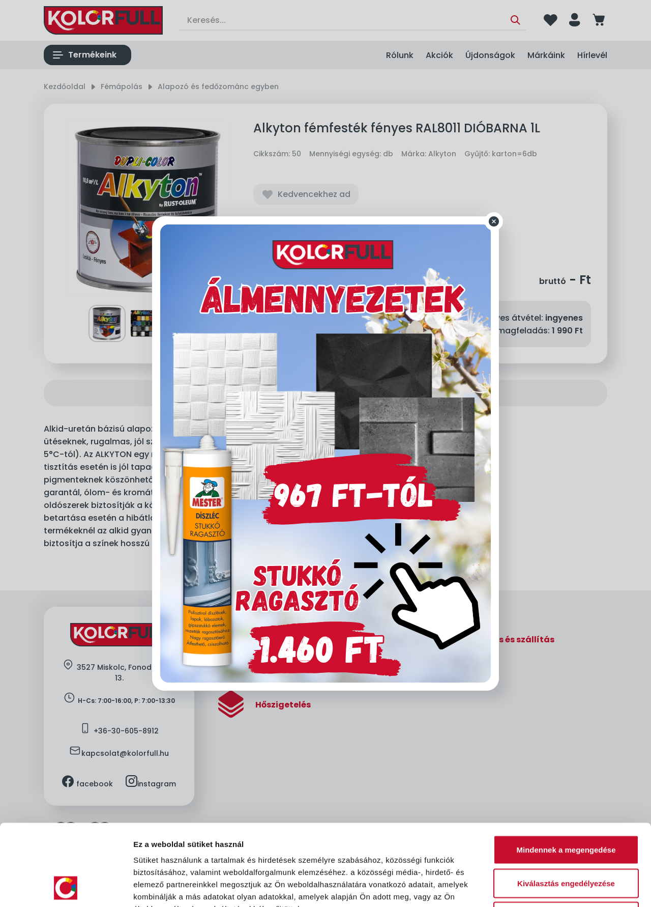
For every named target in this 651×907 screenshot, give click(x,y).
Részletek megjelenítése (578, 887)
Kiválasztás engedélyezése (566, 807)
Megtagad (566, 840)
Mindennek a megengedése (565, 773)
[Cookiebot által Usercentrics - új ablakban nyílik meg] (65, 887)
